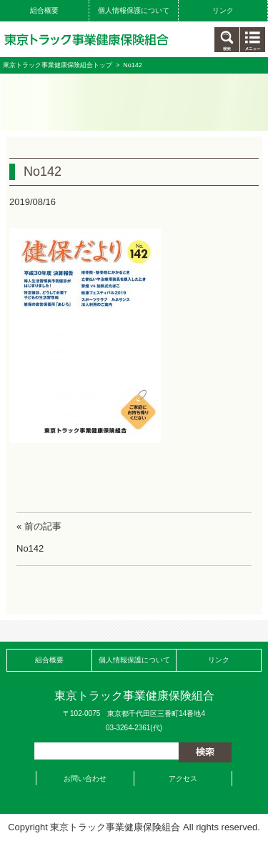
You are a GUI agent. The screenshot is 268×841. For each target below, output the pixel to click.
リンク (223, 10)
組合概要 (44, 10)
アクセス (183, 778)
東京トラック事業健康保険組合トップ (57, 65)
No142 (30, 548)
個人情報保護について (133, 10)
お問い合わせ (85, 778)
